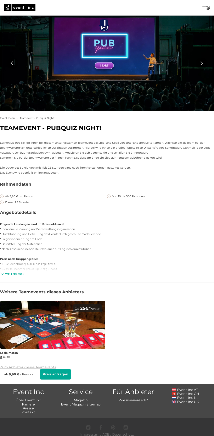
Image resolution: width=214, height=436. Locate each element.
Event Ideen (7, 118)
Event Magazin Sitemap (81, 404)
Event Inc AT (185, 390)
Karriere (28, 404)
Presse (28, 408)
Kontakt (28, 412)
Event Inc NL (185, 398)
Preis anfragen (55, 374)
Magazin (81, 400)
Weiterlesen (12, 274)
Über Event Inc (28, 400)
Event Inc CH (185, 394)
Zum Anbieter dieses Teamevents (28, 367)
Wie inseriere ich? (133, 400)
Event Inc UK (185, 402)
